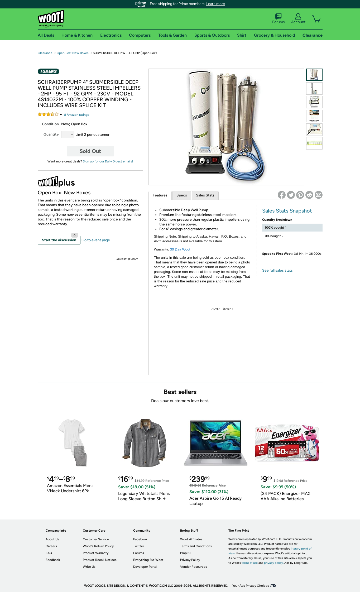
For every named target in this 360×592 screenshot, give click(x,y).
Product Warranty (95, 553)
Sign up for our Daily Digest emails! (108, 161)
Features (160, 195)
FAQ (49, 553)
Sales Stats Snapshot (287, 211)
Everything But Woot (148, 560)
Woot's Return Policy (98, 546)
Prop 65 (185, 553)
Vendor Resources (193, 567)
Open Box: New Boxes (73, 53)
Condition (50, 124)
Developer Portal (145, 567)
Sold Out (90, 151)
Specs (181, 195)
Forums (278, 18)
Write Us (89, 567)
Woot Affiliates (191, 539)
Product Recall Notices (100, 560)
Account (298, 18)
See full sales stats (277, 270)
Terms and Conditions (196, 546)
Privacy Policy (190, 560)
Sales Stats (205, 195)
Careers (51, 546)
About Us (52, 539)
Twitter (138, 546)
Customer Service (96, 539)
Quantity (51, 134)
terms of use (250, 563)
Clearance (45, 53)
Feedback (53, 560)
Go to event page (95, 240)
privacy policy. (274, 563)
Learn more (215, 4)
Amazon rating (76, 115)
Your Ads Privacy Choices (250, 586)
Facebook (140, 539)
